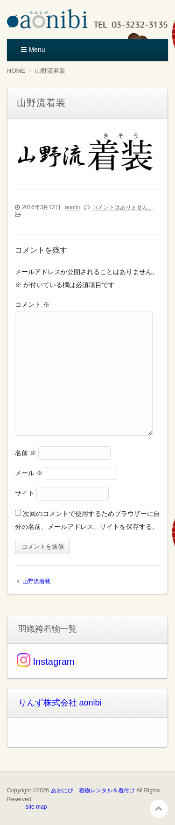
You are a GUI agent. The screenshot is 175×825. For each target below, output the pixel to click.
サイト (25, 493)
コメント (32, 304)
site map (36, 807)
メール (29, 473)
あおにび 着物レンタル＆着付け (93, 790)
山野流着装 (36, 581)
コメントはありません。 (123, 207)
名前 (25, 453)
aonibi (72, 207)
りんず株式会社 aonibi (60, 702)
